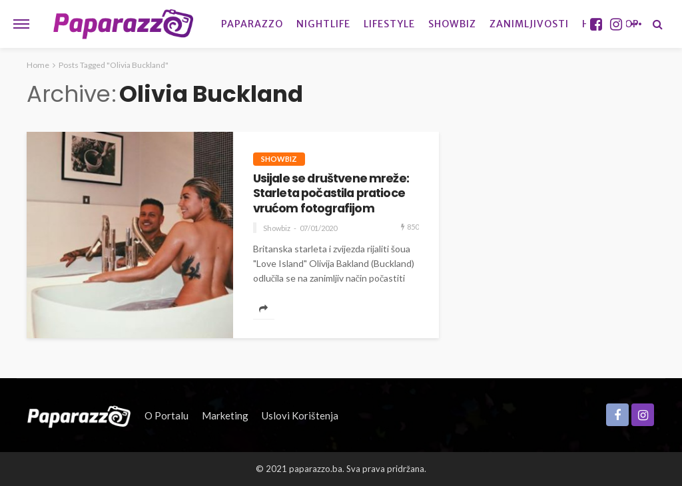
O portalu (166, 415)
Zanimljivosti (529, 24)
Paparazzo (252, 24)
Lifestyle (389, 24)
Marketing (225, 415)
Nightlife (323, 24)
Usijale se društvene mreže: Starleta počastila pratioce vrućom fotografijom (331, 193)
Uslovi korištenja (300, 415)
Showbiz (452, 24)
